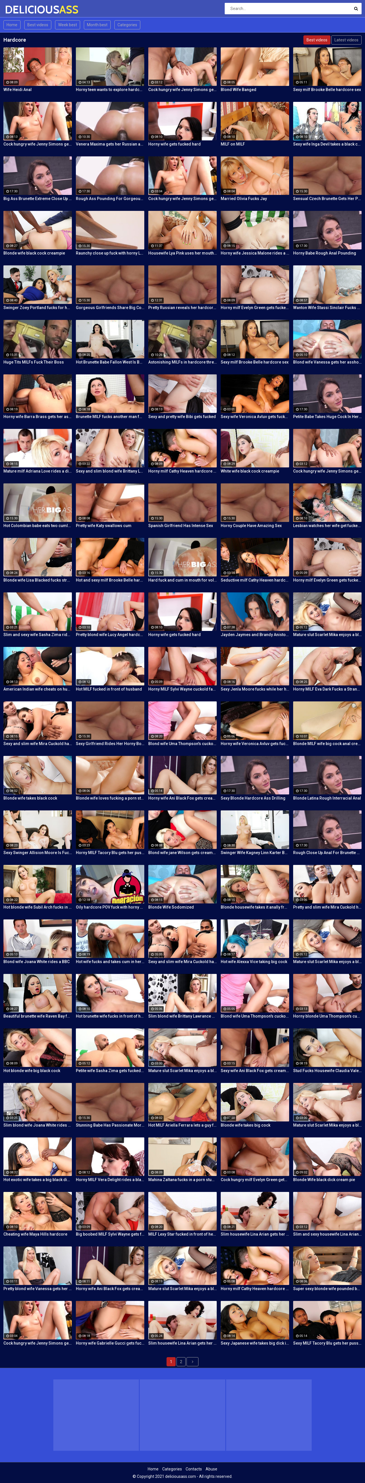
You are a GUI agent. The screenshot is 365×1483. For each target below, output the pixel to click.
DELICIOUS (20, 9)
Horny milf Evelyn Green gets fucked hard (255, 307)
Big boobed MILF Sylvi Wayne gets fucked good (110, 1234)
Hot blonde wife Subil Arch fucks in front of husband (37, 907)
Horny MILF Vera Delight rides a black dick (110, 1179)
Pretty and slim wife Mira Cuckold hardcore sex (327, 907)
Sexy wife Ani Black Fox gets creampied (255, 1070)
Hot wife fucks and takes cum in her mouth (110, 961)
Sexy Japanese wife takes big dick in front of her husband (255, 1343)
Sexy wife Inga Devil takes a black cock (327, 144)
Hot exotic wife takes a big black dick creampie (37, 1179)
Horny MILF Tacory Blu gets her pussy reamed (110, 852)
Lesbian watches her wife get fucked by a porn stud (327, 525)
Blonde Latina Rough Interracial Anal (327, 798)
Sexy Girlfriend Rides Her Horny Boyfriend (110, 743)
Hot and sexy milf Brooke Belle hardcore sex (110, 580)
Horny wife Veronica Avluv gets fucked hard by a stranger (255, 743)
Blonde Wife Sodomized (171, 907)
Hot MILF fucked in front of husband (109, 689)
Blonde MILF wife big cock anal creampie (327, 743)
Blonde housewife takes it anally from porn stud (255, 907)
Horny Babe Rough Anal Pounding (324, 253)
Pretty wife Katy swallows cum (103, 525)
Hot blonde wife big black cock (31, 1070)
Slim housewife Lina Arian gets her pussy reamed (255, 1234)
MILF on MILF (233, 144)
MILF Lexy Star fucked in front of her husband (182, 1234)
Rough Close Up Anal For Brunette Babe (327, 852)
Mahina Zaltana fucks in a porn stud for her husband (182, 1179)
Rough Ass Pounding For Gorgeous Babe (110, 198)
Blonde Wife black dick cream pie (324, 1179)
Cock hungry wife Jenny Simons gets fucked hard (182, 89)
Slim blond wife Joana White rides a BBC (37, 1125)
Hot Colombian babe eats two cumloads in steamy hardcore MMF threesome (37, 525)
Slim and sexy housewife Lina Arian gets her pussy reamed (327, 1234)
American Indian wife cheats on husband (37, 689)
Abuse (211, 1469)
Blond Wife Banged (238, 89)
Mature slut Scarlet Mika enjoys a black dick (327, 634)
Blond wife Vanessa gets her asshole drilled (327, 362)
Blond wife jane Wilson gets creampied (182, 852)
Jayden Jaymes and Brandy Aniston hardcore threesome (255, 634)
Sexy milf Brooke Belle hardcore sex (327, 89)
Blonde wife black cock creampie (34, 253)
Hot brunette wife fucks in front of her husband (110, 1016)
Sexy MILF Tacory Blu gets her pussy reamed (327, 1343)
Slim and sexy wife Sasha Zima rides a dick (37, 634)
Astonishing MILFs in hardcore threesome (182, 362)
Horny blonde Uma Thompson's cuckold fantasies (327, 1016)
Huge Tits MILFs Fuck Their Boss (33, 362)
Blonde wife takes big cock (245, 1125)
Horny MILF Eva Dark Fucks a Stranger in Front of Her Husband (327, 689)
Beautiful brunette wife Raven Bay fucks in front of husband (37, 1016)
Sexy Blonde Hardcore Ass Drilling (253, 798)
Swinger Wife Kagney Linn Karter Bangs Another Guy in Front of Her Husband (255, 852)
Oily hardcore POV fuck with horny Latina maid (110, 907)
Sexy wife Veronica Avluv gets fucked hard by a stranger (255, 416)
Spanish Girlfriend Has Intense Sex (180, 525)
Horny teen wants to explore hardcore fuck (110, 89)
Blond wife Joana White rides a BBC (36, 961)
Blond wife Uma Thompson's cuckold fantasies (182, 743)
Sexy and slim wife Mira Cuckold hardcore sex (37, 743)
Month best (97, 25)
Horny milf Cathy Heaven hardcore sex (182, 471)
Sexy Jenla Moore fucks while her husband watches (255, 689)
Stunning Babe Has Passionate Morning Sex (110, 1125)
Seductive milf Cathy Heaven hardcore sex (255, 580)
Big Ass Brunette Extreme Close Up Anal (37, 198)
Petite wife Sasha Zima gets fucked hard (110, 1070)
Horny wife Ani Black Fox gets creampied (182, 798)
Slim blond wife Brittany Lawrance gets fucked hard (182, 1016)
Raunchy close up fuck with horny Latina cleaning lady (110, 253)
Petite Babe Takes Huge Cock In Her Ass (327, 416)
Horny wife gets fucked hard (174, 144)
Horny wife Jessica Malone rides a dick (255, 253)
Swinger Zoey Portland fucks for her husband (37, 307)
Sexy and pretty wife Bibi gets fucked (182, 416)
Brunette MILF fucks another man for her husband (110, 416)
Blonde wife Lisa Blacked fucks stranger (37, 580)
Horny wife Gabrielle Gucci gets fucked (110, 1343)
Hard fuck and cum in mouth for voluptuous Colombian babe (182, 580)
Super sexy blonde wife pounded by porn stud (327, 1288)
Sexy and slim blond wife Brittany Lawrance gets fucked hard (110, 471)
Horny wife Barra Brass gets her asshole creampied (37, 416)
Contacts (194, 1469)
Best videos (37, 25)
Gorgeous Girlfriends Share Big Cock (110, 307)
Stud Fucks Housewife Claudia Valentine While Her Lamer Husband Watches (327, 1070)
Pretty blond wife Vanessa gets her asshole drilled (37, 1288)
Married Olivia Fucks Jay (244, 198)
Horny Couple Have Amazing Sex (251, 525)
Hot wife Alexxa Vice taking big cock (254, 961)
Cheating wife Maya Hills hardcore (35, 1234)
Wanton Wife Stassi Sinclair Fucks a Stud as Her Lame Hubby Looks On (327, 307)
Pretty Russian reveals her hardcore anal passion (182, 307)
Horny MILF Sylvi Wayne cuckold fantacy (182, 689)
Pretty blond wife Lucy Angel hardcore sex (110, 634)
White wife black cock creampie (250, 471)
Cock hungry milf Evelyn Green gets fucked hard (255, 1179)
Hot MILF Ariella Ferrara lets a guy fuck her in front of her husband (182, 1125)
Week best (67, 25)
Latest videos (346, 40)
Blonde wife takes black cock (30, 798)
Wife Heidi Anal (17, 89)
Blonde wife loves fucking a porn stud (110, 798)
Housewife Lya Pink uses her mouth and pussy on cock (182, 253)
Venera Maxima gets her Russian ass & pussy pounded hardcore (110, 144)
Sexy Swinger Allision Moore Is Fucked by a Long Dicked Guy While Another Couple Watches (37, 852)
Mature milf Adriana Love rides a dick (37, 471)
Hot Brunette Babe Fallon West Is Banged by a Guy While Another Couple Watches (110, 362)
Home (12, 25)
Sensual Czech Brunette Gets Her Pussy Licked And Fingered (327, 198)
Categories (127, 25)
